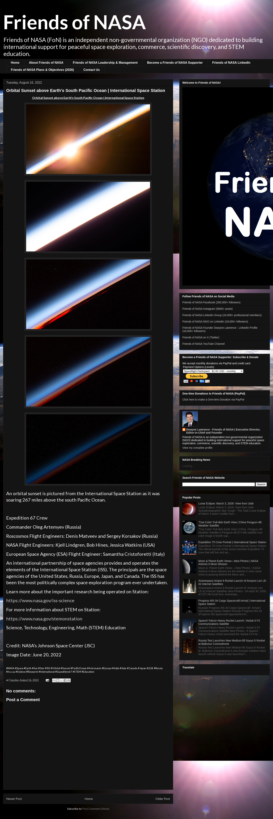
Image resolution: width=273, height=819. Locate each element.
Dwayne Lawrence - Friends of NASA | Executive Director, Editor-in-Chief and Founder (223, 431)
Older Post (162, 798)
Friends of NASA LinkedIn (231, 62)
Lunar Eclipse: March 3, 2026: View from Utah (226, 503)
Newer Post (14, 798)
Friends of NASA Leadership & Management (105, 62)
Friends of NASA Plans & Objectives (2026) (42, 69)
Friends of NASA (74, 21)
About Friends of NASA (46, 62)
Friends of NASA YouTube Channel (203, 343)
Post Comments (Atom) (95, 808)
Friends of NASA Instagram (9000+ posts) (207, 308)
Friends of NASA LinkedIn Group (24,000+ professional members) (222, 315)
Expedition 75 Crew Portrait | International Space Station (232, 542)
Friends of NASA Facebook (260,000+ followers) (211, 302)
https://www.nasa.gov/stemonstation (44, 618)
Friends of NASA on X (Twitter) (200, 337)
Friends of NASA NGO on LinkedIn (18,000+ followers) (215, 321)
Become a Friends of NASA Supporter (175, 62)
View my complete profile (197, 447)
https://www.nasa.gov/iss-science (40, 600)
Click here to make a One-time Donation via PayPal (213, 399)
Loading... (188, 465)
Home (15, 62)
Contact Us (91, 69)
